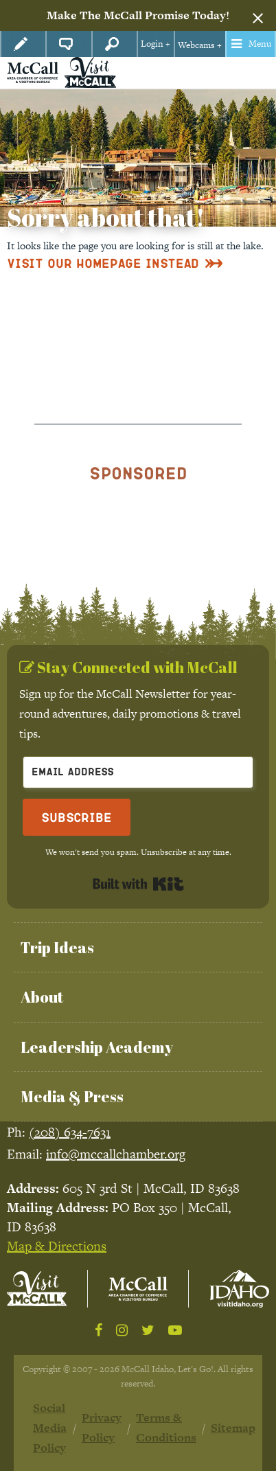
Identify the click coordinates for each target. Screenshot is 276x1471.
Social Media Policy (50, 1428)
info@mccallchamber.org (115, 1154)
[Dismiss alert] (258, 15)
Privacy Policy (102, 1427)
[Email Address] (138, 772)
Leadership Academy (97, 1047)
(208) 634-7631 (70, 1132)
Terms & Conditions (166, 1427)
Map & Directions (56, 1246)
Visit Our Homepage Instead (103, 262)
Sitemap (233, 1427)
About (42, 997)
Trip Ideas (57, 947)
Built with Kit (138, 883)
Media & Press (72, 1096)
